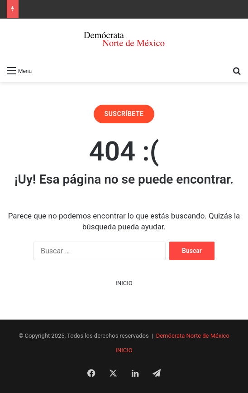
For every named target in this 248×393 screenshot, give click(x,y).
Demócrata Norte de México (192, 335)
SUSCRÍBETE (124, 113)
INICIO (123, 283)
